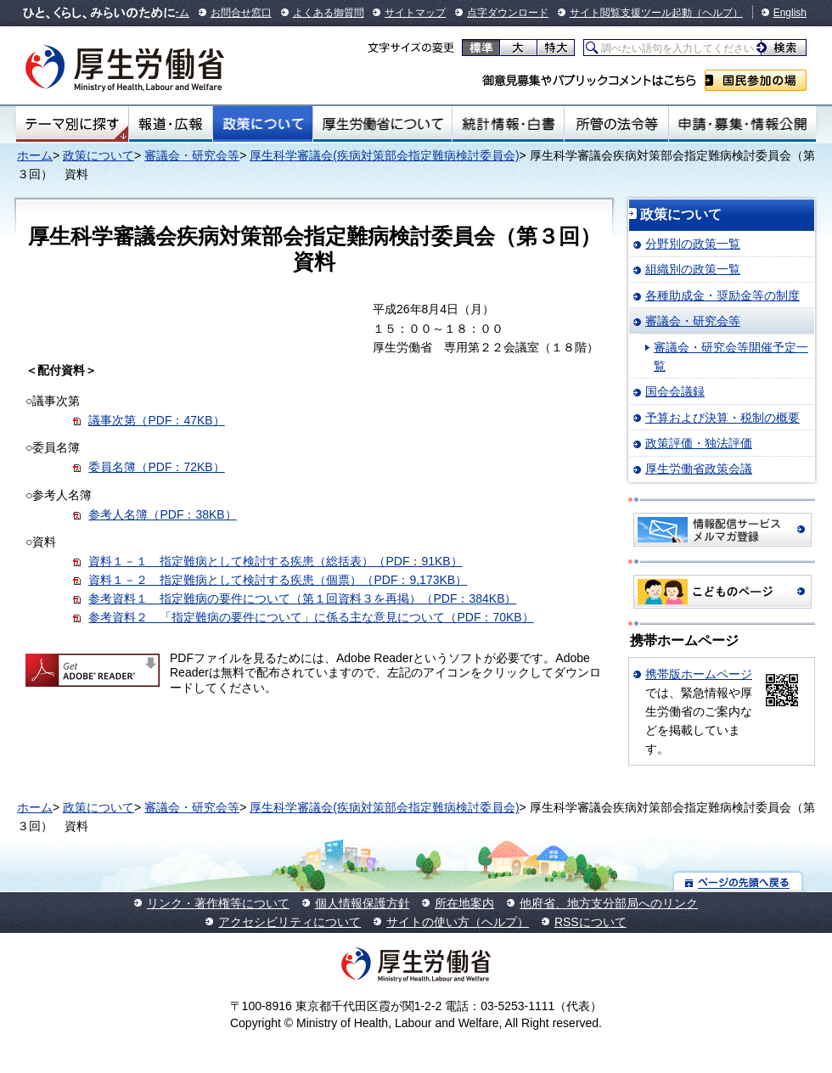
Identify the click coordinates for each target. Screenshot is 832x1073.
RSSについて (590, 922)
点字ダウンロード (507, 13)
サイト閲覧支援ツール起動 (631, 13)
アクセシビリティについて (289, 922)
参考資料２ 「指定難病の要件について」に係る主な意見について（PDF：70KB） (310, 617)
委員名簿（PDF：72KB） (156, 467)
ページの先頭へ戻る (738, 881)
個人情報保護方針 (362, 903)
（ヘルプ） (717, 13)
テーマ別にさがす (72, 124)
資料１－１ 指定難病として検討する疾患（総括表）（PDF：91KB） (275, 561)
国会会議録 (675, 391)
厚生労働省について (383, 124)
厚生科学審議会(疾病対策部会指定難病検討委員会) (384, 155)
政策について (262, 124)
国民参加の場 (756, 80)
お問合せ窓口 (241, 13)
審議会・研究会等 (191, 155)
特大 (555, 47)
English (790, 13)
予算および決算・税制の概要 (722, 417)
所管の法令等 (616, 124)
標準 (481, 47)
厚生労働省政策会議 (698, 468)
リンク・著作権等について (218, 903)
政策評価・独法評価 (698, 443)
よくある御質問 (328, 13)
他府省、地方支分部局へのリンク (609, 903)
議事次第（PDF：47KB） (156, 420)
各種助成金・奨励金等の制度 (722, 295)
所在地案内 (464, 903)
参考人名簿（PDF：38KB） (162, 514)
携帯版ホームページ (698, 674)
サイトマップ (415, 13)
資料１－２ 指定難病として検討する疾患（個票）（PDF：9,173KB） (277, 580)
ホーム (35, 155)
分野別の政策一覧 (692, 243)
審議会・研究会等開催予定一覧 (731, 356)
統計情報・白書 (508, 124)
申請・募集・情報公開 (742, 124)
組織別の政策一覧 (692, 269)
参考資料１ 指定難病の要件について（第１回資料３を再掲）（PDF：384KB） (302, 598)
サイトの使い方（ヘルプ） (457, 922)
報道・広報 (170, 124)
